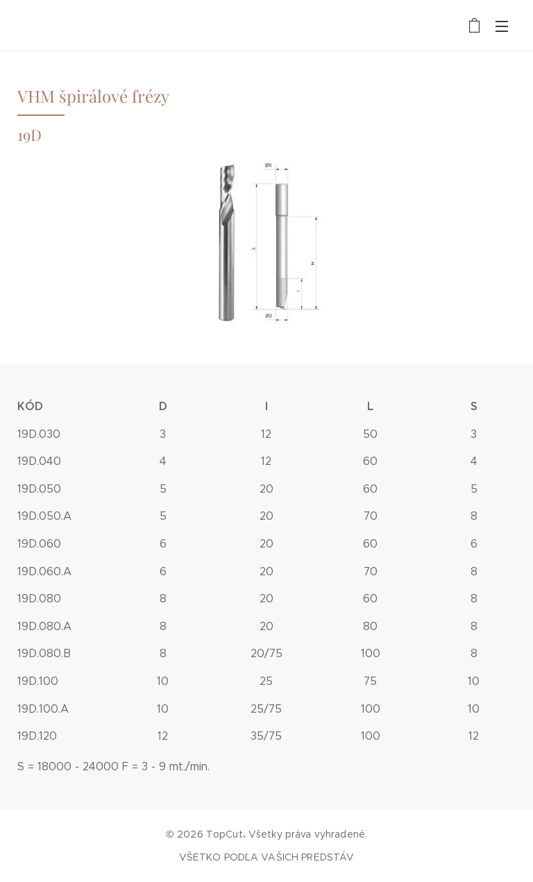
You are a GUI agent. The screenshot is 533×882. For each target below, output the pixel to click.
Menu (502, 26)
